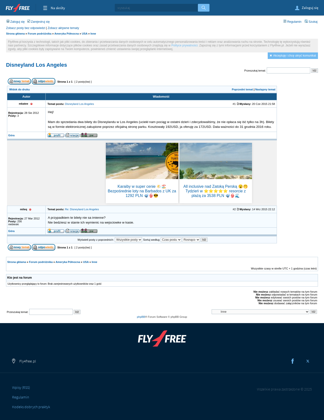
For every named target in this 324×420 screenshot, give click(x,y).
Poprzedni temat (242, 89)
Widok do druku (19, 89)
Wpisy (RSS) (21, 387)
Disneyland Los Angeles (36, 65)
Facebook (292, 361)
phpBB (141, 316)
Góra (11, 135)
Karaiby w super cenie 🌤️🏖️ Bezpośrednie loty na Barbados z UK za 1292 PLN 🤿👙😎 (142, 191)
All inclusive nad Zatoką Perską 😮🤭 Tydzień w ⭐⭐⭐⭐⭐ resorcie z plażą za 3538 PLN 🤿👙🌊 (215, 191)
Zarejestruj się (38, 21)
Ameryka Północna (66, 33)
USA (84, 33)
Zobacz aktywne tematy (63, 28)
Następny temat (265, 89)
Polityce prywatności (184, 45)
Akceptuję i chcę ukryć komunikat (294, 55)
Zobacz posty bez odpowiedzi (25, 28)
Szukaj (311, 21)
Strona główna (15, 33)
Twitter (308, 361)
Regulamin (292, 21)
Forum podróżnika (39, 33)
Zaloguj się (306, 8)
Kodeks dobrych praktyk (31, 406)
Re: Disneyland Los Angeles (82, 209)
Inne (93, 33)
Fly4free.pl (18, 7)
